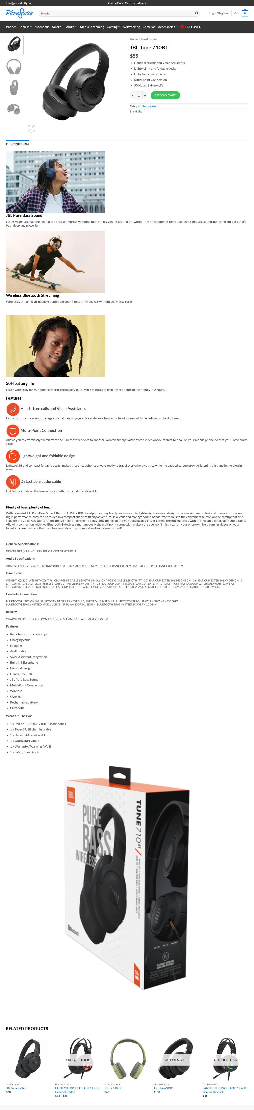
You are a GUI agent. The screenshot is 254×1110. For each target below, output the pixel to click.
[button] (218, 13)
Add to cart (165, 95)
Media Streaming (92, 27)
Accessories (168, 27)
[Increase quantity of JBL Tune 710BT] (145, 95)
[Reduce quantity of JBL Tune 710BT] (132, 95)
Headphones (149, 39)
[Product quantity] (139, 95)
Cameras (149, 27)
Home (134, 39)
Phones (11, 27)
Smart (57, 27)
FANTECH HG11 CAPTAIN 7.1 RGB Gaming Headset (77, 1090)
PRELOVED (190, 27)
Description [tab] (17, 144)
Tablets (25, 27)
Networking (131, 27)
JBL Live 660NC (163, 1088)
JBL (140, 111)
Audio (71, 27)
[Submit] (196, 13)
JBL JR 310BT (112, 1088)
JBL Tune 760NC (16, 1088)
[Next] (10, 1006)
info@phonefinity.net (19, 3)
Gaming (113, 27)
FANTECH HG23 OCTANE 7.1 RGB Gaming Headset (224, 1090)
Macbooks (42, 27)
